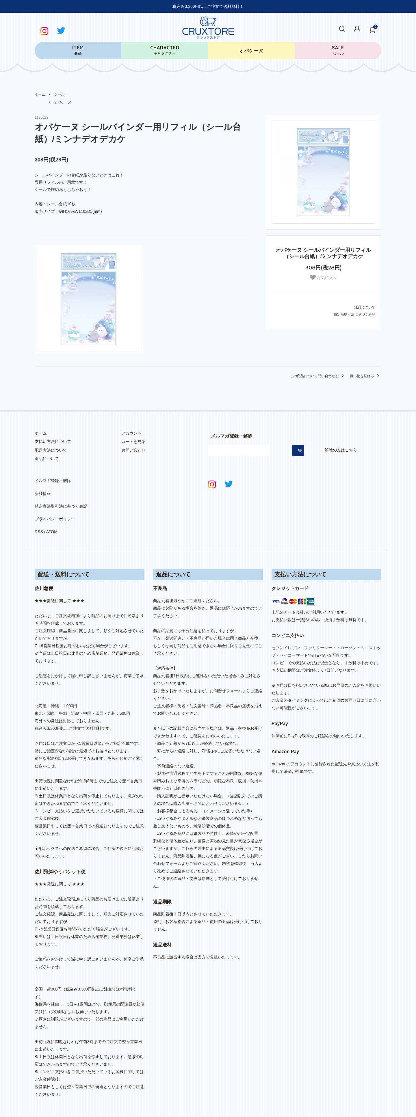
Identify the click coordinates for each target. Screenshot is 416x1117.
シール (59, 94)
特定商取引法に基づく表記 (354, 314)
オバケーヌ (62, 102)
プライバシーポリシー (55, 504)
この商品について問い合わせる (318, 376)
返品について (364, 307)
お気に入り (323, 277)
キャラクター (164, 50)
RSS (39, 512)
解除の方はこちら (341, 450)
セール (338, 50)
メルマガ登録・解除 (53, 478)
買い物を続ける (365, 376)
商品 (78, 50)
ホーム (40, 94)
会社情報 (43, 487)
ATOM (51, 512)
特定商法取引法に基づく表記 (61, 495)
